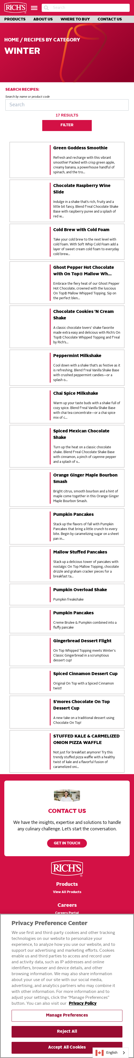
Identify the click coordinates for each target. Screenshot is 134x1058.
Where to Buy (75, 19)
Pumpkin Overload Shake (80, 590)
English (107, 1053)
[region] (67, 986)
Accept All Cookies (67, 1048)
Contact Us (110, 19)
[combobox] (111, 1053)
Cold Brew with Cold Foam (81, 230)
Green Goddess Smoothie (80, 148)
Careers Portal (67, 913)
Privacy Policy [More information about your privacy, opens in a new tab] (83, 1004)
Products (15, 19)
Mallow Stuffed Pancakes (80, 552)
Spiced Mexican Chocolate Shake (81, 434)
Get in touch (67, 843)
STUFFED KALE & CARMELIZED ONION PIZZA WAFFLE (86, 739)
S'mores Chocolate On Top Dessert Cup (81, 705)
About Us (43, 19)
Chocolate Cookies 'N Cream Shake (83, 315)
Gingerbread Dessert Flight (82, 641)
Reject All (67, 1032)
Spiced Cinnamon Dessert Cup (85, 674)
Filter (67, 125)
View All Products (67, 892)
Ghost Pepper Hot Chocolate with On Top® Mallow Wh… (83, 271)
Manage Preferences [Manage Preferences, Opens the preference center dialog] (67, 1016)
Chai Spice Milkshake (75, 394)
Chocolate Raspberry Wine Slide (82, 189)
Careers (67, 905)
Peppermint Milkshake (77, 356)
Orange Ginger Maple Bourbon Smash (85, 478)
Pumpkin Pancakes (73, 515)
